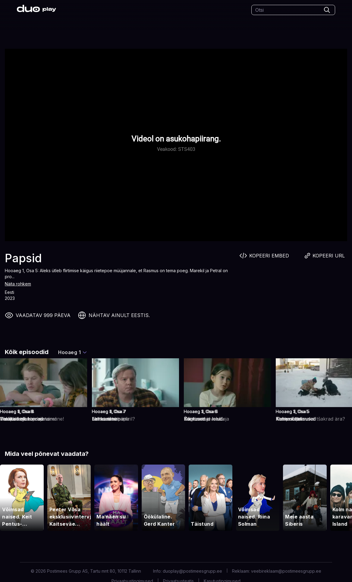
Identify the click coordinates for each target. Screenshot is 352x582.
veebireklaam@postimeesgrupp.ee (286, 571)
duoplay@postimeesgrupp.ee (192, 571)
